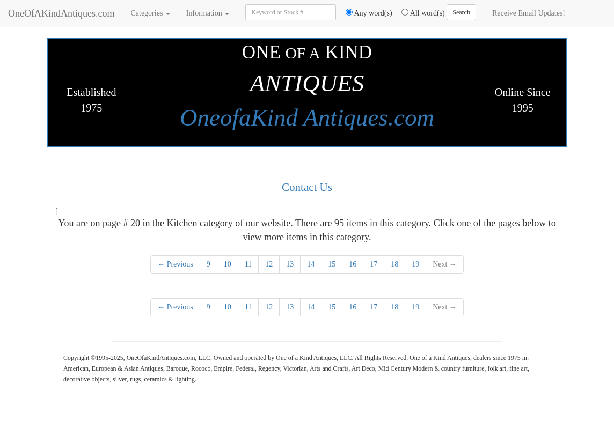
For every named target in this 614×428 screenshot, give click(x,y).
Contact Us (307, 187)
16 (352, 264)
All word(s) (419, 13)
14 (311, 264)
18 (394, 264)
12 (269, 264)
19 (415, 264)
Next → (445, 264)
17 (373, 264)
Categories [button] (150, 13)
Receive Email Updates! (528, 13)
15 (331, 264)
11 (248, 264)
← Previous (175, 264)
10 (227, 264)
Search (461, 12)
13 (290, 264)
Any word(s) (365, 13)
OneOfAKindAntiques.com (61, 13)
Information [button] (207, 13)
